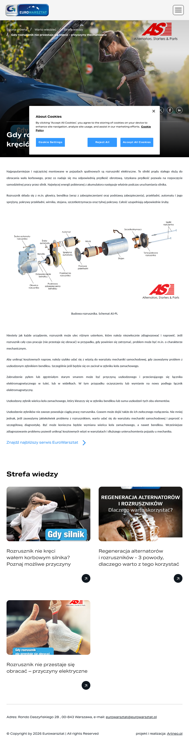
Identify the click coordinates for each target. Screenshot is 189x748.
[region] (94, 130)
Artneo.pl (174, 734)
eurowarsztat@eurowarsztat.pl (131, 717)
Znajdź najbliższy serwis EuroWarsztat (48, 442)
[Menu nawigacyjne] (178, 10)
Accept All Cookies (137, 142)
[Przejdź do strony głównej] (27, 10)
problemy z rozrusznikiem (73, 418)
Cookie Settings (50, 142)
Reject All (102, 142)
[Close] (154, 111)
